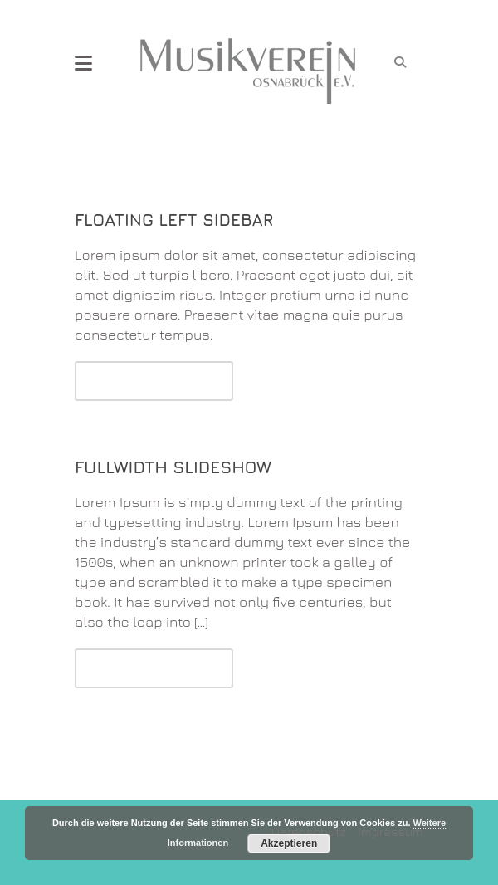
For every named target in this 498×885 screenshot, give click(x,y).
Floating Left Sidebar (174, 219)
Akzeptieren (289, 843)
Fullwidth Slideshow (173, 467)
